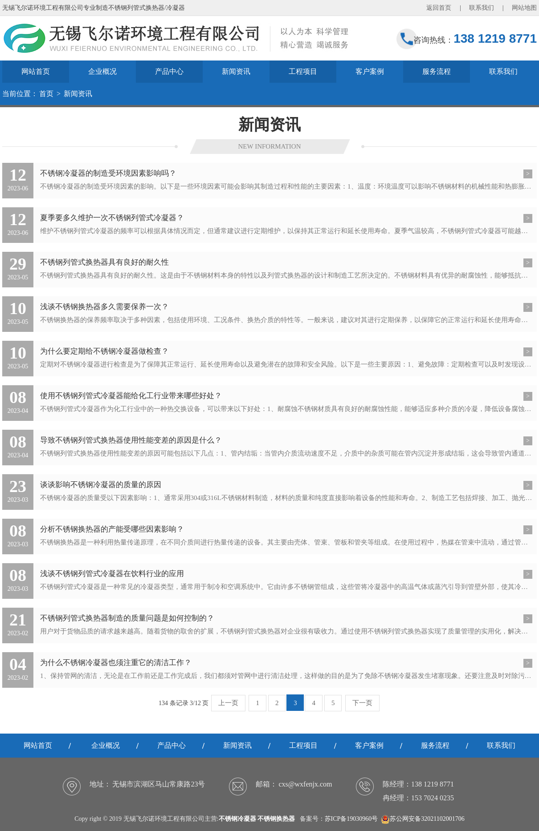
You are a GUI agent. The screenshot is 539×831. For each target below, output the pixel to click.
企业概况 (102, 71)
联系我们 (481, 7)
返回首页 (438, 7)
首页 (46, 93)
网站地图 (524, 7)
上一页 (228, 702)
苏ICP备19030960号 (351, 818)
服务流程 (436, 71)
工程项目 (303, 71)
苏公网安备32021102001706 (422, 818)
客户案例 (369, 71)
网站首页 (35, 71)
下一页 (362, 702)
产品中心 (169, 71)
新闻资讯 (236, 71)
